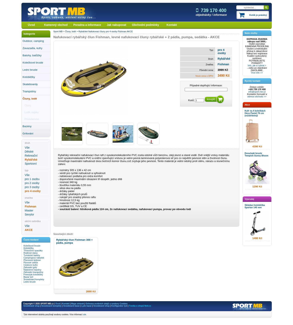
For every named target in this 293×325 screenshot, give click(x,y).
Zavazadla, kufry (32, 48)
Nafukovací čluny (96, 31)
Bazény (27, 126)
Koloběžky (29, 76)
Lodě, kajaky (32, 112)
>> (265, 96)
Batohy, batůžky (32, 55)
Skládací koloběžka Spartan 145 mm (255, 206)
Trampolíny (29, 91)
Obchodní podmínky (145, 24)
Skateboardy (30, 84)
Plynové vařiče (31, 262)
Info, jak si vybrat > (257, 65)
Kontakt (172, 24)
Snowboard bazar (71, 306)
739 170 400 (211, 10)
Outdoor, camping (33, 40)
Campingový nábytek (34, 258)
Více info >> (257, 72)
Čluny (28, 105)
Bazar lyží (28, 277)
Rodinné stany (31, 253)
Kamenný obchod (55, 24)
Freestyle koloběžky (33, 274)
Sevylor (29, 214)
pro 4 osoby (111, 31)
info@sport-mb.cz (257, 92)
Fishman (122, 31)
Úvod (31, 24)
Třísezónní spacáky (33, 250)
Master (29, 210)
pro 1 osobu (32, 179)
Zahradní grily (30, 267)
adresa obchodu (255, 96)
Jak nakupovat (116, 24)
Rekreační (31, 155)
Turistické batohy (32, 255)
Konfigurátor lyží (119, 306)
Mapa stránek (77, 304)
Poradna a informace (87, 24)
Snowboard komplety (34, 279)
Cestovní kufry (31, 265)
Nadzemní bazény (32, 270)
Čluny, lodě (30, 98)
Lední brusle (30, 69)
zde (84, 314)
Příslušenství (32, 119)
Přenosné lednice (32, 260)
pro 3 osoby (32, 187)
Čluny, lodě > (72, 31)
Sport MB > (59, 31)
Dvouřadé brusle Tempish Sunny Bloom (256, 154)
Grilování (28, 133)
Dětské (29, 151)
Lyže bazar (87, 306)
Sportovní (31, 163)
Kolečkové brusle (33, 62)
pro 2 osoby (32, 183)
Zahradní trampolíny (33, 272)
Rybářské (83, 31)
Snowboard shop (31, 306)
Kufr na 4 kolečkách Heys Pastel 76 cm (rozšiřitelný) (255, 113)
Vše (27, 147)
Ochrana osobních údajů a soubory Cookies (106, 304)
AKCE (130, 31)
